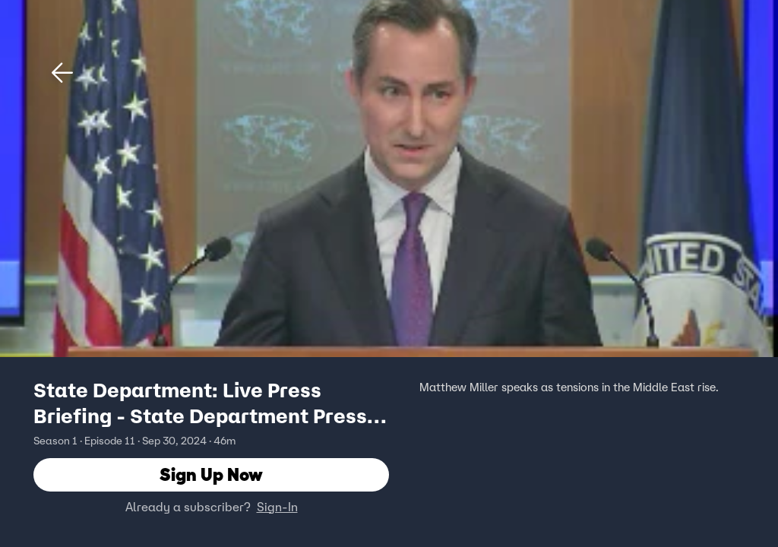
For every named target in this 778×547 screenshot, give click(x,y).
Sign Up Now (211, 474)
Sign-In (277, 506)
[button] (62, 73)
